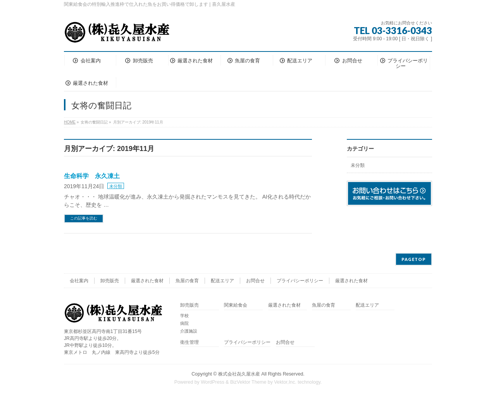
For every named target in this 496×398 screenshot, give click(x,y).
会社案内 (79, 280)
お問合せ (255, 280)
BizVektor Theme (248, 382)
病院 (184, 323)
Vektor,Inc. (285, 382)
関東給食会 (235, 305)
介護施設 (188, 331)
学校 (184, 315)
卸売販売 (109, 280)
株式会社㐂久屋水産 (239, 374)
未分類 (115, 186)
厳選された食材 (147, 280)
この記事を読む (83, 218)
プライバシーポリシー (300, 280)
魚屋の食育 (187, 280)
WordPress (212, 382)
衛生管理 (189, 342)
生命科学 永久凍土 (92, 176)
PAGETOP (413, 259)
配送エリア (222, 280)
